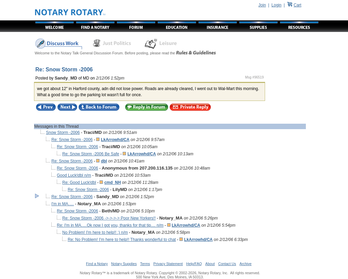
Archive (246, 264)
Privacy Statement (167, 264)
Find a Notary (97, 264)
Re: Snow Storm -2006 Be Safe (90, 154)
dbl (104, 161)
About (210, 264)
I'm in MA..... (62, 204)
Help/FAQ (194, 264)
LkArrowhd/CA (115, 139)
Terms (145, 264)
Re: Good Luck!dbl (79, 182)
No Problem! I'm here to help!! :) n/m (95, 232)
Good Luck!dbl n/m (74, 175)
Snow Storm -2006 (63, 132)
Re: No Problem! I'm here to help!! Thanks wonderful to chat (122, 239)
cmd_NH (112, 182)
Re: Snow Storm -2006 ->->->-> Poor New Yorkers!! (109, 218)
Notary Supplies (124, 264)
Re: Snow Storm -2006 (71, 139)
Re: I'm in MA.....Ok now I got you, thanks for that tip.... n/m (110, 225)
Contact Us (227, 264)
